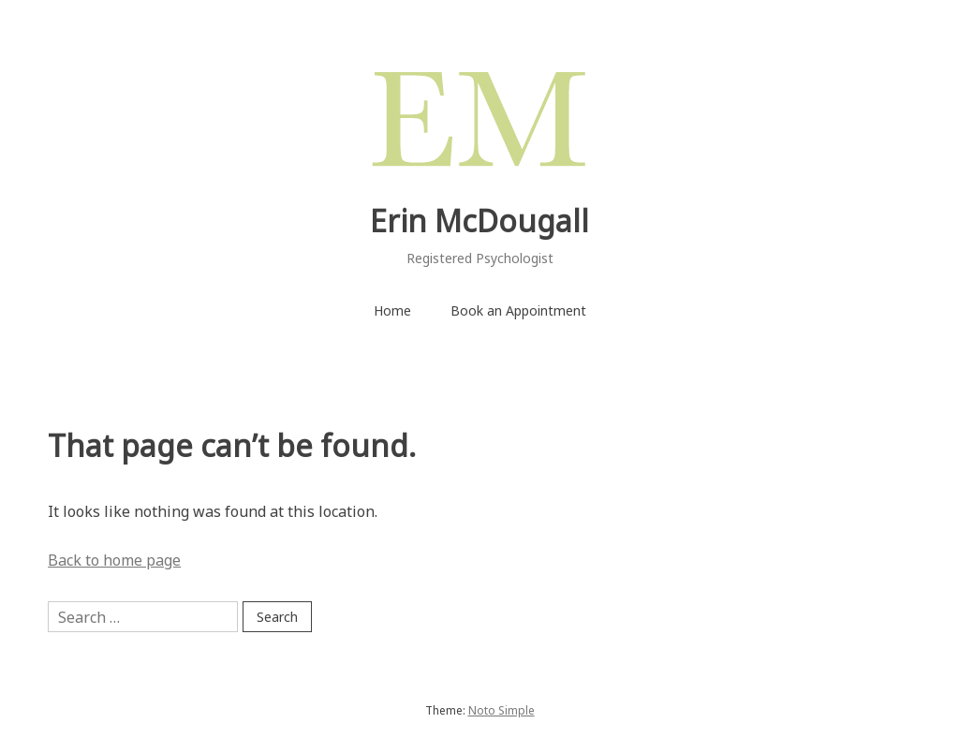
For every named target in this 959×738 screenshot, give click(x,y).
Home (392, 310)
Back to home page (114, 560)
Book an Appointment (518, 310)
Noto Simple (501, 710)
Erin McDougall (479, 220)
